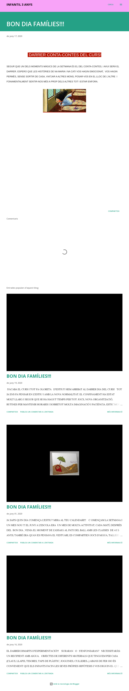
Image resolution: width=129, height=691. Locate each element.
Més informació (114, 412)
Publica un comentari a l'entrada (36, 412)
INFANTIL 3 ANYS (19, 4)
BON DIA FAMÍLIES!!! (29, 376)
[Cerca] (110, 4)
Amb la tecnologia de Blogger (64, 684)
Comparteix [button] (113, 211)
